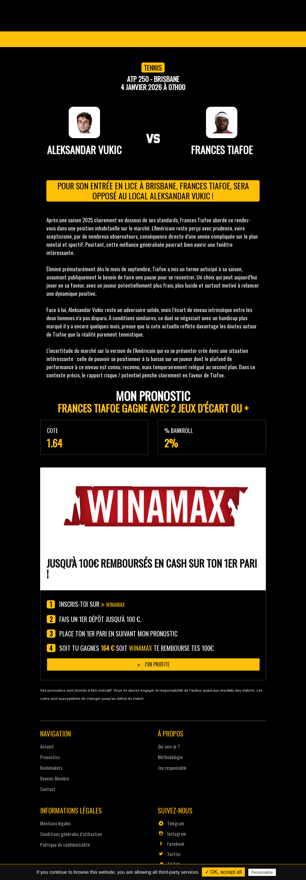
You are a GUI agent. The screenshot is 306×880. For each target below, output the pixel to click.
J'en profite (153, 663)
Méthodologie (170, 756)
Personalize (262, 872)
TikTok (169, 863)
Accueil (46, 745)
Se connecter (242, 39)
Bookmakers (51, 767)
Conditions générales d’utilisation (71, 833)
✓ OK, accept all (223, 872)
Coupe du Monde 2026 (84, 55)
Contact (47, 788)
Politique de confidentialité (65, 843)
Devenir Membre (218, 55)
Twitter (169, 853)
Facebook (171, 843)
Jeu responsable (172, 767)
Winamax (118, 604)
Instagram (172, 832)
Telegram (171, 822)
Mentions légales (55, 822)
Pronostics (171, 55)
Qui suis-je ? (169, 745)
